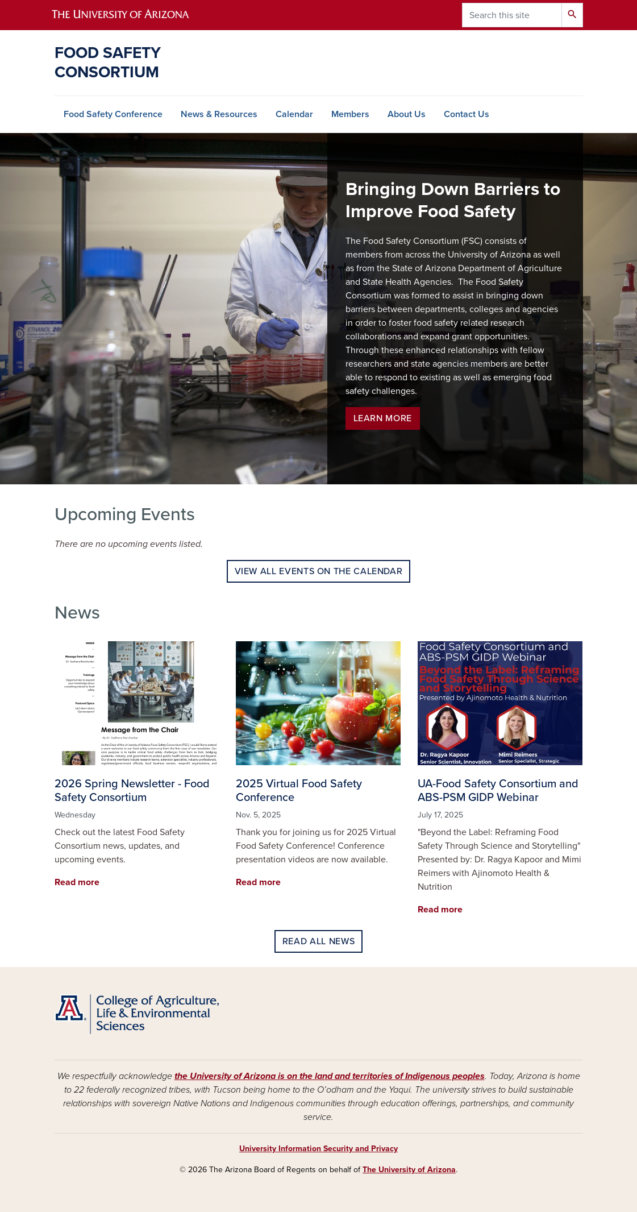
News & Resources (219, 114)
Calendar (294, 114)
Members (350, 114)
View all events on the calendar (319, 571)
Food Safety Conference (113, 114)
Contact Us (466, 114)
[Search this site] (512, 15)
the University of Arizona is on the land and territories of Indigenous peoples (329, 1076)
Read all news (318, 941)
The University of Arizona (409, 1169)
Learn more (382, 418)
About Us (407, 114)
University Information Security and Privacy (318, 1148)
